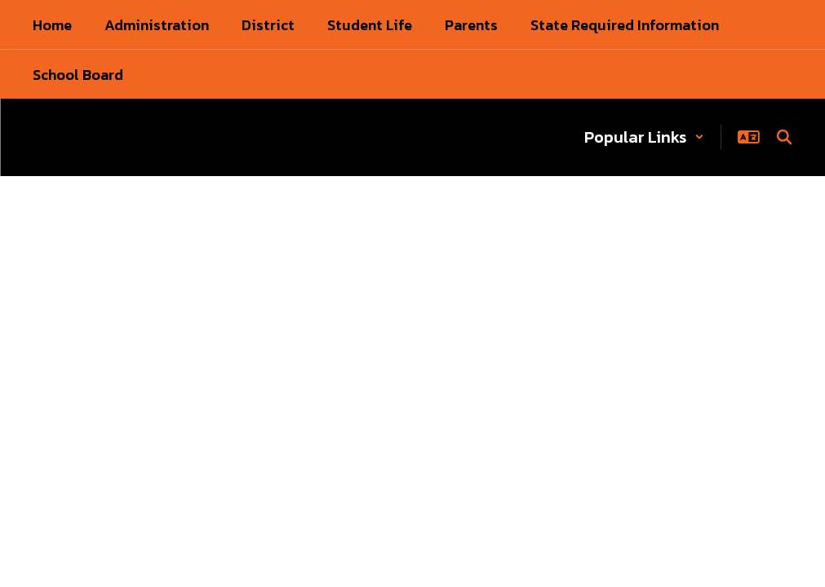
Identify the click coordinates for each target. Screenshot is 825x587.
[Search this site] (784, 137)
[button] (644, 137)
